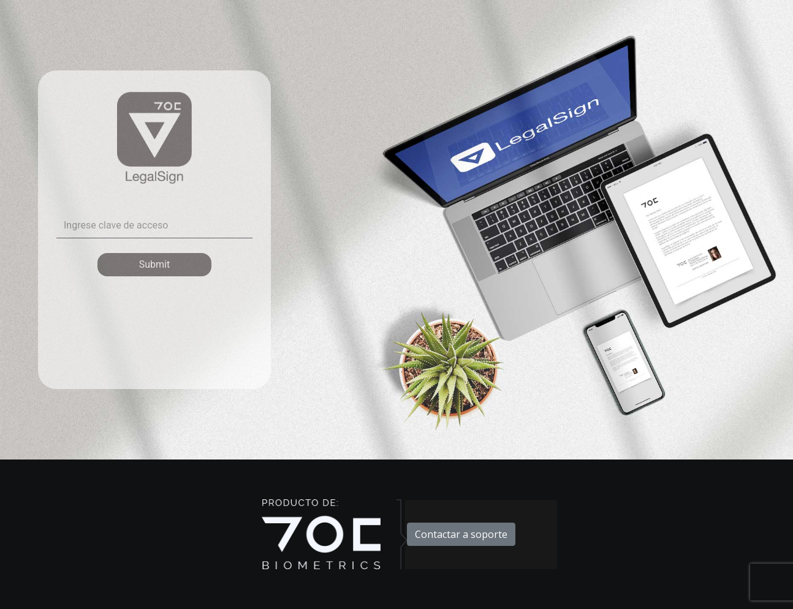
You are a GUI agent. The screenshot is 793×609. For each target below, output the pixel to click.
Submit (154, 264)
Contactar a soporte (461, 534)
